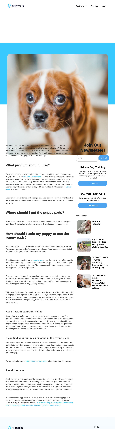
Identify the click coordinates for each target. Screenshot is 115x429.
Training (94, 6)
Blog (103, 6)
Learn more (93, 183)
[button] (80, 6)
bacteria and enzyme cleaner (37, 361)
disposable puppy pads (32, 177)
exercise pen (38, 260)
